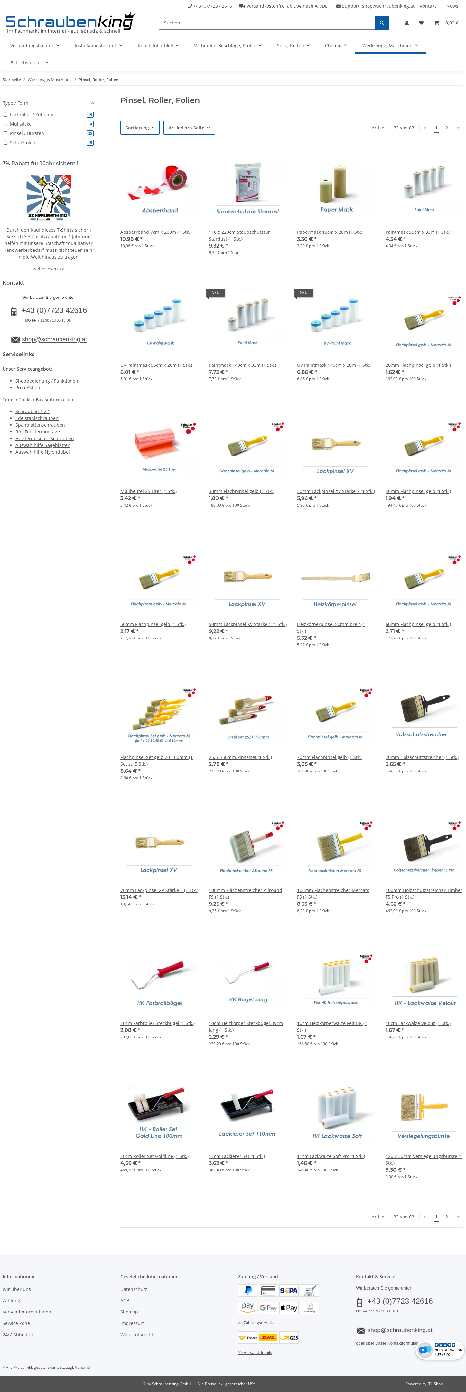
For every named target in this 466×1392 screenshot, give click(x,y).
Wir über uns (17, 1289)
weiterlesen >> (48, 269)
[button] (407, 23)
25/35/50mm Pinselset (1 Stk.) (240, 757)
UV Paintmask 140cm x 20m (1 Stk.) (334, 365)
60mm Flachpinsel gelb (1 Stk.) (418, 624)
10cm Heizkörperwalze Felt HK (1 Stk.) (332, 1026)
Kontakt (428, 6)
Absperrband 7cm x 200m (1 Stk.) (155, 232)
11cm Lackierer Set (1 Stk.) (237, 1156)
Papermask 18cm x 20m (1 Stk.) (330, 232)
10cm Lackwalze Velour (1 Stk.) (418, 1023)
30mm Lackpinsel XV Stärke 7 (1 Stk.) (336, 491)
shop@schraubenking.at (388, 6)
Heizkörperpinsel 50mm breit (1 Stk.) (331, 627)
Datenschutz (133, 1289)
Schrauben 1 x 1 (32, 411)
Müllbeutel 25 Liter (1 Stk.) (148, 491)
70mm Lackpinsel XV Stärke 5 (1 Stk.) (159, 890)
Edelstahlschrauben (37, 418)
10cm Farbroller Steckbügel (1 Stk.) (157, 1023)
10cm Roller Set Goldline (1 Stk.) (154, 1156)
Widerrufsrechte (138, 1334)
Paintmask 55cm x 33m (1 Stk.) (418, 232)
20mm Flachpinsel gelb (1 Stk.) (418, 365)
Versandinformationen (27, 1312)
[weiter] (457, 127)
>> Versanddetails (255, 1352)
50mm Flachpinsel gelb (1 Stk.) (153, 624)
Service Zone (16, 1323)
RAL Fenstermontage (37, 432)
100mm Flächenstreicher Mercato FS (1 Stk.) (333, 893)
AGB (124, 1300)
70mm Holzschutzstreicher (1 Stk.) (422, 757)
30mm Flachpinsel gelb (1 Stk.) (241, 491)
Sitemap (129, 1312)
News (452, 6)
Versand (82, 1367)
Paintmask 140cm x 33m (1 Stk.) (242, 365)
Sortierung (137, 128)
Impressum (132, 1323)
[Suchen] (267, 23)
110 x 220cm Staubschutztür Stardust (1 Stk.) (239, 235)
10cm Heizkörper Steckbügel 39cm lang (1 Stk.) (246, 1026)
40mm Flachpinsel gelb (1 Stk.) (418, 491)
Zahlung (11, 1300)
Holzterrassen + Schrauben (44, 438)
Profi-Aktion (27, 387)
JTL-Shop (435, 1384)
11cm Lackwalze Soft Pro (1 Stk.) (331, 1156)
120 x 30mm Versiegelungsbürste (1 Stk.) (424, 1159)
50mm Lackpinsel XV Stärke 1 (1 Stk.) (248, 624)
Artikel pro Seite (186, 128)
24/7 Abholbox (18, 1334)
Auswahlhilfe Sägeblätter (42, 445)
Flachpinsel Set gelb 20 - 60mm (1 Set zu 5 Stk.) (156, 760)
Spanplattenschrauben (40, 425)
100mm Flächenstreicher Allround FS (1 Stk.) (245, 893)
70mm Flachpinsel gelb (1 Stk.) (329, 757)
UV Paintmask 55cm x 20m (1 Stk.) (156, 365)
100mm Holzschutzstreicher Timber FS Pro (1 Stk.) (424, 893)
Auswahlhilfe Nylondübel (42, 452)
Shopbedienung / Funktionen (46, 381)
